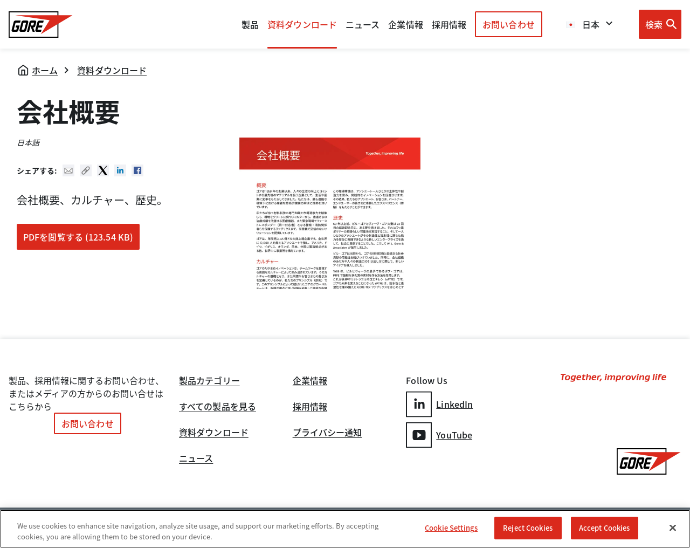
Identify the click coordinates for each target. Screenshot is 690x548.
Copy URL (86, 170)
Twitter (103, 170)
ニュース (196, 459)
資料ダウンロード (112, 70)
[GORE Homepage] (41, 24)
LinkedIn (439, 404)
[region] (345, 529)
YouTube (439, 435)
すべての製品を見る (217, 407)
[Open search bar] (660, 24)
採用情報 (310, 407)
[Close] (673, 527)
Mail (68, 170)
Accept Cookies (604, 528)
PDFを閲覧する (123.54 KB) (78, 236)
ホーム (45, 70)
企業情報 (405, 24)
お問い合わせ (508, 24)
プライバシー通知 (327, 433)
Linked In (120, 170)
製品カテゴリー (209, 381)
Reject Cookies (528, 528)
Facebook (137, 170)
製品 (250, 24)
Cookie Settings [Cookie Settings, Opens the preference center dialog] (451, 528)
